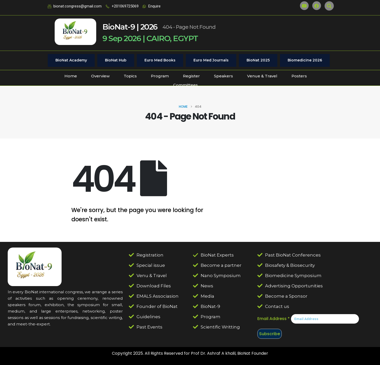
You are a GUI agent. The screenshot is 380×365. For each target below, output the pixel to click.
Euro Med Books (160, 60)
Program (160, 76)
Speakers (223, 76)
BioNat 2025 (258, 60)
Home (70, 76)
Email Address (273, 319)
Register (191, 76)
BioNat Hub (115, 60)
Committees (185, 85)
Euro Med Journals (211, 60)
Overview (100, 76)
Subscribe (269, 334)
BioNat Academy (71, 60)
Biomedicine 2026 (305, 60)
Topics (130, 76)
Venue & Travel (262, 76)
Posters (299, 76)
